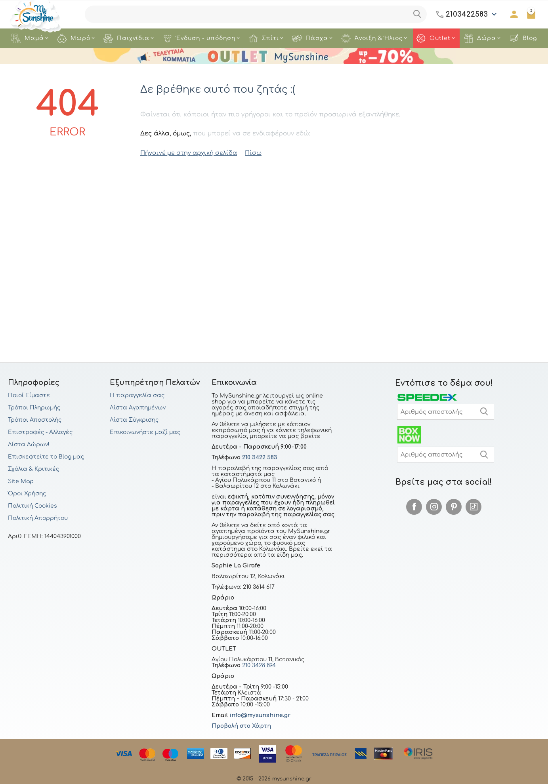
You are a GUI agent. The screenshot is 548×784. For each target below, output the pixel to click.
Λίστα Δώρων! (29, 444)
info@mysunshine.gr (259, 715)
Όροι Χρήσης (27, 494)
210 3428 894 (258, 665)
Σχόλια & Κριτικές (33, 469)
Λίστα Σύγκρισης (134, 420)
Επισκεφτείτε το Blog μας (46, 457)
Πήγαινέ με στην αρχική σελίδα (185, 153)
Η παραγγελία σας (137, 395)
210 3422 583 (259, 458)
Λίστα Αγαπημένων (138, 408)
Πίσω (247, 153)
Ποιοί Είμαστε (29, 395)
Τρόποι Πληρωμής (34, 408)
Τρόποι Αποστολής (34, 420)
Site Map (21, 481)
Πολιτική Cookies (32, 506)
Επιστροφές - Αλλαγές (40, 432)
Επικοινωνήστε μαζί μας (145, 432)
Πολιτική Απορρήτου (38, 518)
